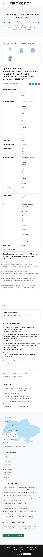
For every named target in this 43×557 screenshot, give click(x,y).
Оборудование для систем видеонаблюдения (17, 495)
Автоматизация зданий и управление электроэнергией (19, 511)
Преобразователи (8, 472)
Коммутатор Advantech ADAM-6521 (15, 404)
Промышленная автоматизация (12, 500)
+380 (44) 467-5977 (11, 434)
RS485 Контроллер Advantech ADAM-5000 (17, 396)
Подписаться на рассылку (13, 535)
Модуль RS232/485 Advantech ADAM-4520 (16, 406)
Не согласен (16, 554)
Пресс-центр (6, 477)
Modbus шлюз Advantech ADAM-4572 (15, 390)
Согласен (27, 554)
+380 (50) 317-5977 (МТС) (11, 428)
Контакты (5, 459)
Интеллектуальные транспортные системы (15, 508)
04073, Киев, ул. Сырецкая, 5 (13, 422)
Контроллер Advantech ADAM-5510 (15, 393)
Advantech (15, 83)
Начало (6, 25)
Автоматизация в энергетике (11, 506)
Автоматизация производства (14, 376)
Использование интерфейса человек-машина (16, 503)
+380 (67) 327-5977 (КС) (12, 425)
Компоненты (6, 467)
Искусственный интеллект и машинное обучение (18, 516)
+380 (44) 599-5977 (10, 437)
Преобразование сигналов (31, 25)
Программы (6, 475)
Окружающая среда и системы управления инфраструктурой (21, 498)
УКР (5, 305)
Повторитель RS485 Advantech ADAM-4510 (17, 398)
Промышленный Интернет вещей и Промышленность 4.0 (20, 487)
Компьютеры (6, 464)
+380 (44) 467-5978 (10, 439)
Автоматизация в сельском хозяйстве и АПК (16, 490)
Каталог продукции (15, 25)
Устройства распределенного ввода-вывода (19, 27)
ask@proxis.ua (9, 443)
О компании (6, 461)
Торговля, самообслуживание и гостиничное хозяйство (19, 492)
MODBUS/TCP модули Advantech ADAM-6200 (18, 401)
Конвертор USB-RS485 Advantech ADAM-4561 (18, 388)
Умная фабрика (7, 514)
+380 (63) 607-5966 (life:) (11, 430)
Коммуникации (7, 469)
